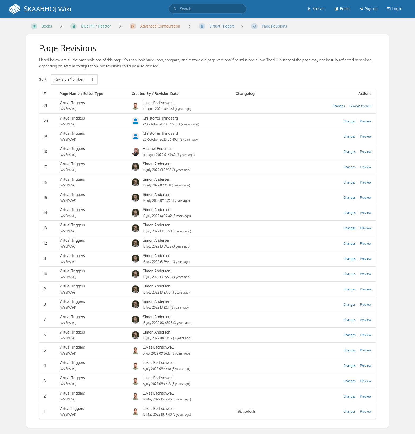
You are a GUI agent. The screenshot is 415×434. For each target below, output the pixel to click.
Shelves (316, 8)
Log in (394, 8)
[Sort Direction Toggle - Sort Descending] (92, 79)
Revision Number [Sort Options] (69, 79)
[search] (207, 9)
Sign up (368, 8)
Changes (338, 106)
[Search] (175, 9)
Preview (365, 121)
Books (342, 8)
